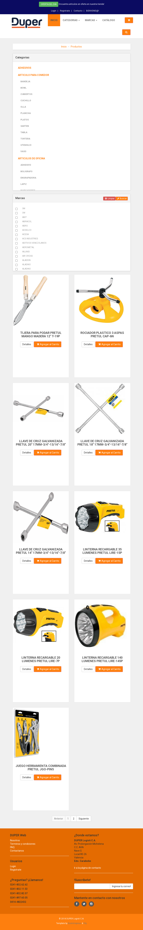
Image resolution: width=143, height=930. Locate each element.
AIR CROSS (27, 256)
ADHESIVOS (24, 67)
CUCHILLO (26, 100)
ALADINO (26, 264)
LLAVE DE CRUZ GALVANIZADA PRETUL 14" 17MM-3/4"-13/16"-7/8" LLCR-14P (41, 552)
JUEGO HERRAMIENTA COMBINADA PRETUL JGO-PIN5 (41, 767)
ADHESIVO (26, 165)
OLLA (23, 107)
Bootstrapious (74, 923)
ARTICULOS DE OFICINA (31, 158)
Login (53, 10)
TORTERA (25, 139)
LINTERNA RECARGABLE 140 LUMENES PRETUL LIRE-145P (102, 659)
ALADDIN (26, 260)
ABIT (24, 217)
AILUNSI (26, 251)
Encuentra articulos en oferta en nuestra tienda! (81, 4)
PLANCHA (26, 113)
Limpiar (109, 198)
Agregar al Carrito (48, 344)
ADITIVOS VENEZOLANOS (34, 243)
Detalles (26, 344)
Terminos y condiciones (22, 847)
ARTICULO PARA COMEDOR (33, 75)
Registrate (65, 10)
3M (23, 208)
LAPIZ (24, 184)
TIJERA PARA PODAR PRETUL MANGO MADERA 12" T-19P (41, 334)
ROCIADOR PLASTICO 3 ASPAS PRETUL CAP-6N (102, 334)
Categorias (71, 20)
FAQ (12, 850)
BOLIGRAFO (26, 171)
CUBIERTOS (26, 94)
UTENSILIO (26, 145)
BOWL (23, 88)
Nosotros (15, 843)
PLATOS (25, 120)
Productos (76, 46)
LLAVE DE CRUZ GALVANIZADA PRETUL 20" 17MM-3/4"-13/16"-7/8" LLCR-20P (41, 444)
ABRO (25, 226)
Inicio (53, 20)
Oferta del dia (48, 4)
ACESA (25, 234)
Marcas (91, 20)
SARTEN (25, 126)
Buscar (122, 198)
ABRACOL (27, 221)
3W (23, 213)
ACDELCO (26, 230)
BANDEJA (25, 81)
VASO (23, 151)
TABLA (24, 132)
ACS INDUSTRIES (30, 238)
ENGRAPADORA (28, 178)
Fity (85, 923)
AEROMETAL (28, 247)
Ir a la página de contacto (87, 871)
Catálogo (108, 20)
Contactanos (17, 854)
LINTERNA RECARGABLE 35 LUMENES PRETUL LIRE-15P (102, 551)
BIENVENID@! (92, 10)
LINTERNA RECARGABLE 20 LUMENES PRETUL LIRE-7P (41, 659)
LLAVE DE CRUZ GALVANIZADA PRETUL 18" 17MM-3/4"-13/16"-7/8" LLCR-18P (102, 444)
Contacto (78, 10)
